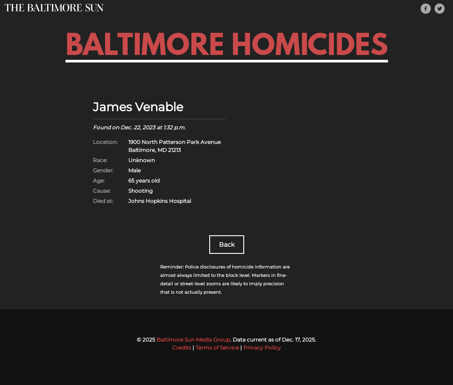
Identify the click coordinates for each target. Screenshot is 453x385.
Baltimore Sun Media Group (193, 339)
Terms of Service (217, 347)
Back (226, 245)
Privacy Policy (262, 347)
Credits (181, 347)
